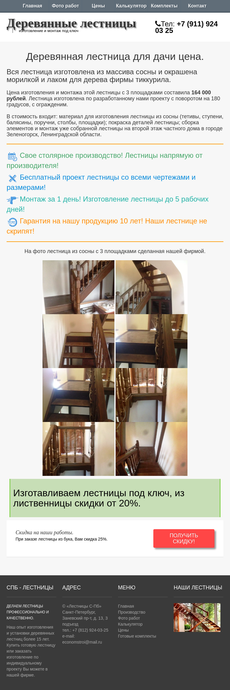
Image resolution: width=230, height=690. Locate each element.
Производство (131, 612)
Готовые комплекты (137, 636)
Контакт (197, 5)
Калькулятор (131, 5)
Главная (32, 5)
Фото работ (65, 5)
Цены (98, 5)
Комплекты (164, 5)
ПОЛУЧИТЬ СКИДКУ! (184, 538)
